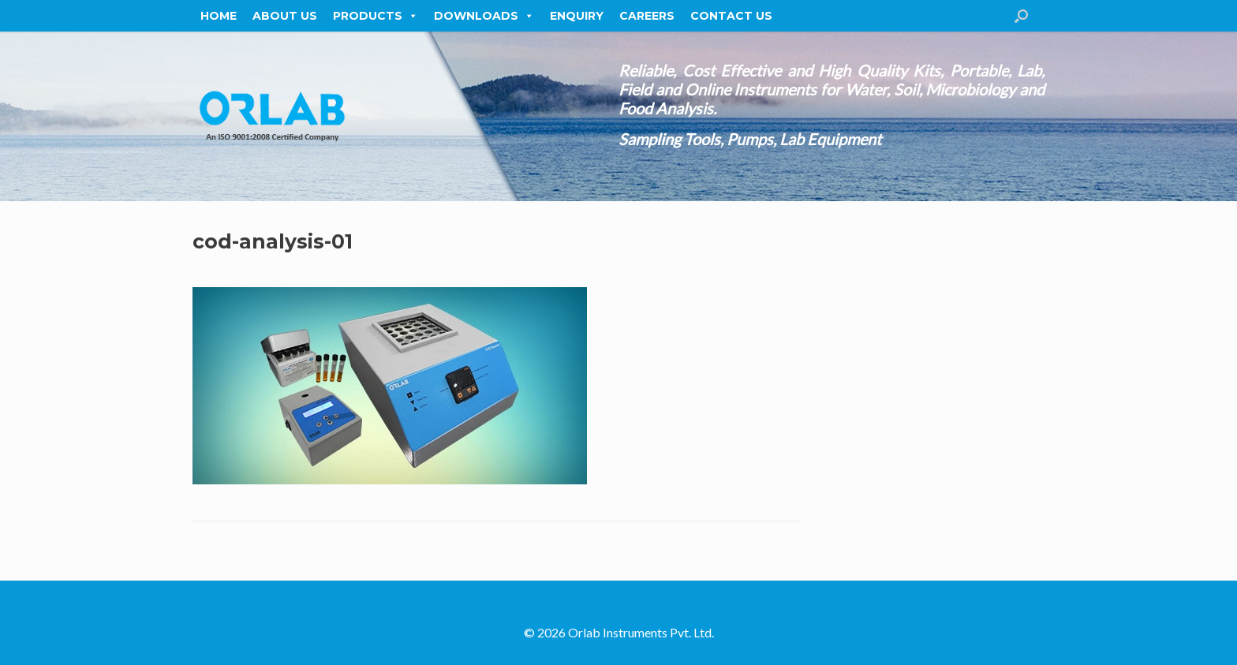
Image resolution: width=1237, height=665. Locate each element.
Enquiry (577, 16)
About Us (284, 16)
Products (375, 16)
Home (218, 16)
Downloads (484, 16)
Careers (647, 16)
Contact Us (731, 16)
